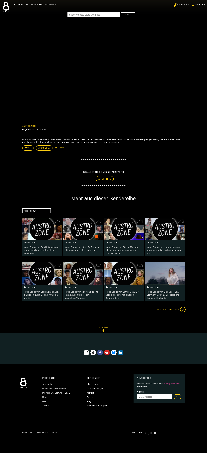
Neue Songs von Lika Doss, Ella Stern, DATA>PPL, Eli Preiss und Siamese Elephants (164, 293)
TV (28, 5)
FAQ (89, 399)
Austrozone (29, 126)
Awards (45, 404)
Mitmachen (37, 5)
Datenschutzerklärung (47, 430)
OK (177, 395)
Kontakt (90, 391)
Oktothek (19, 5)
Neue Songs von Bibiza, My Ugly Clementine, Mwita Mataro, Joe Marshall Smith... (121, 249)
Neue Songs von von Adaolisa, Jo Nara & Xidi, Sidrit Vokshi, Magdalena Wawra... (83, 293)
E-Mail (140, 390)
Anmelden (104, 178)
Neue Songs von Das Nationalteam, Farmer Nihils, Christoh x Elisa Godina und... (41, 249)
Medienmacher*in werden (54, 386)
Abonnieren (44, 148)
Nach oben (103, 327)
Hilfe (44, 399)
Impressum (27, 430)
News (45, 395)
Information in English (97, 404)
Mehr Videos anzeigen (170, 307)
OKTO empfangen (95, 386)
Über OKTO (92, 382)
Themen (129, 15)
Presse (90, 395)
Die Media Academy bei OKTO (56, 391)
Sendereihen (48, 382)
